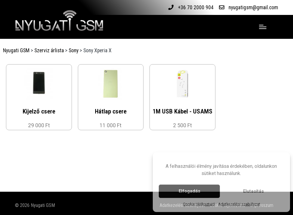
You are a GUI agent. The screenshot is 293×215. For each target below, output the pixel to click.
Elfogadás (189, 191)
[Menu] (262, 27)
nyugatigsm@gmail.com (253, 7)
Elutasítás (253, 191)
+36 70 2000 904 (195, 7)
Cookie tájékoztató (199, 204)
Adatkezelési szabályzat (239, 204)
